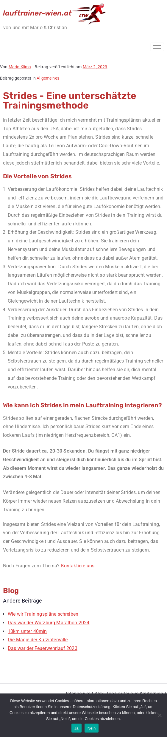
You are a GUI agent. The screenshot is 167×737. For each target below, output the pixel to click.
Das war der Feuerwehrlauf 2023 (42, 648)
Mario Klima (20, 66)
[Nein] (160, 715)
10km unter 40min (27, 631)
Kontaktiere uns (77, 566)
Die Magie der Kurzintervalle (38, 639)
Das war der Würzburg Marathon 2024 (48, 622)
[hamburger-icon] (157, 47)
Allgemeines (48, 78)
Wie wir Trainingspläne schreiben (43, 614)
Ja (76, 728)
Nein (92, 728)
